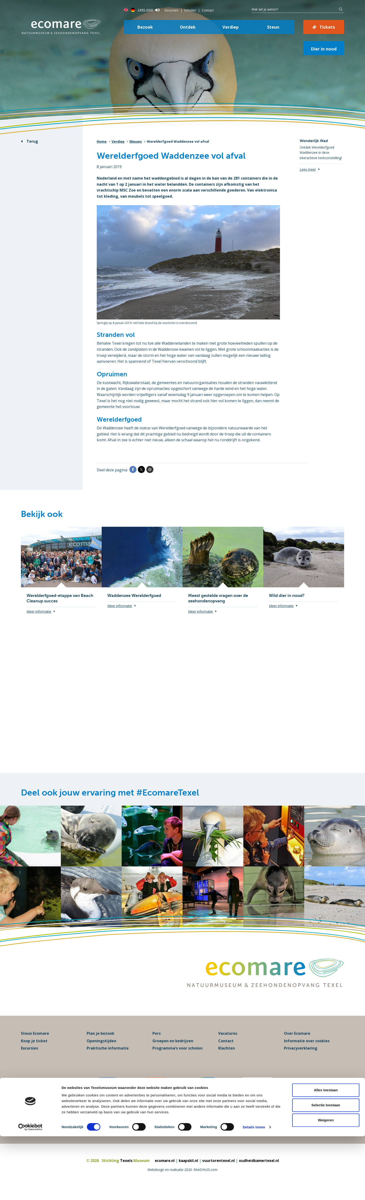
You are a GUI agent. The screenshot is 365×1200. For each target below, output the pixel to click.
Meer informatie (39, 611)
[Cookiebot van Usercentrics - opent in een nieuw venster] (30, 1190)
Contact (208, 10)
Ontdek (188, 27)
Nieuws (135, 141)
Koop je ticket (34, 1051)
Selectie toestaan (325, 1169)
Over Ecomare (297, 1043)
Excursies (171, 10)
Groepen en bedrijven (172, 1051)
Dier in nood (324, 49)
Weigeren (326, 1184)
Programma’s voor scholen (177, 1058)
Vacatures (227, 1043)
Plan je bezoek (100, 1043)
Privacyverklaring (300, 1058)
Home (102, 141)
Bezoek (145, 27)
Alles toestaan (326, 1154)
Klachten (226, 1058)
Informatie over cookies (307, 1051)
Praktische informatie (108, 1058)
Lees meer (308, 169)
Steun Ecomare (35, 1043)
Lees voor (149, 9)
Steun (273, 27)
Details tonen (254, 1191)
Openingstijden (101, 1051)
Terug (32, 141)
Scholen (190, 10)
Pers (156, 1043)
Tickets (327, 27)
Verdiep (230, 27)
